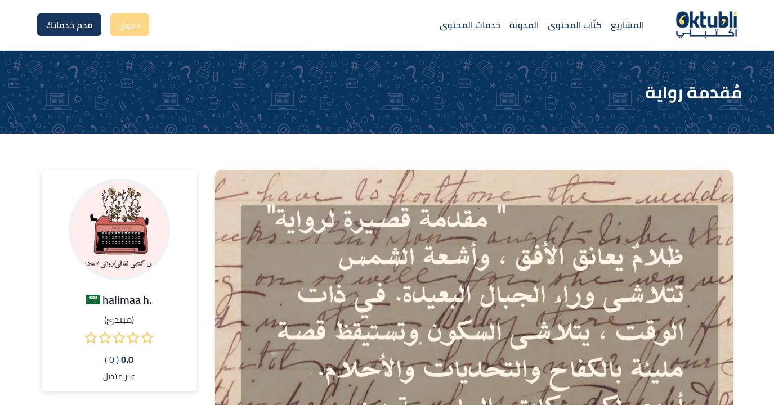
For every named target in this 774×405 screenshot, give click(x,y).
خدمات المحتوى (470, 24)
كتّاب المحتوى (575, 24)
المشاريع (627, 24)
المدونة (524, 24)
